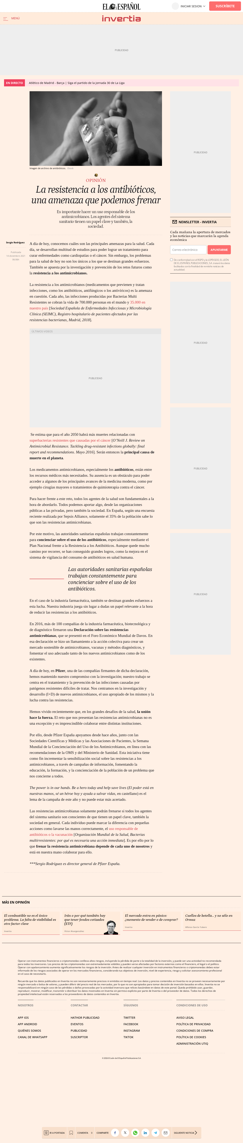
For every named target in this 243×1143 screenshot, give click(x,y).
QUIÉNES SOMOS (29, 1030)
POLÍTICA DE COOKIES (191, 1037)
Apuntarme (219, 250)
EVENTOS (77, 1024)
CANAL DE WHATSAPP (32, 1037)
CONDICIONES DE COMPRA (194, 1030)
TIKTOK (128, 1037)
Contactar (79, 1005)
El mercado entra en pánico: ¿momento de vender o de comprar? (151, 918)
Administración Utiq (192, 1043)
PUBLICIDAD (79, 1030)
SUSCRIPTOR (79, 1037)
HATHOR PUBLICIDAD (85, 1018)
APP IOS (23, 1018)
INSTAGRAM (132, 1030)
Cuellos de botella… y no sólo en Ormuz (208, 918)
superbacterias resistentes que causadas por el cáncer (71, 440)
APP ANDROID (27, 1024)
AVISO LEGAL (185, 1018)
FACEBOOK (131, 1024)
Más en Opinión (16, 902)
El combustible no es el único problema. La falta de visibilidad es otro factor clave (30, 920)
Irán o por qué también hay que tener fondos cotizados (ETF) (84, 920)
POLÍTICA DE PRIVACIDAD (193, 1024)
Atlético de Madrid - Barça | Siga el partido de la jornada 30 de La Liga (77, 83)
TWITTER (129, 1018)
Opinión (96, 180)
